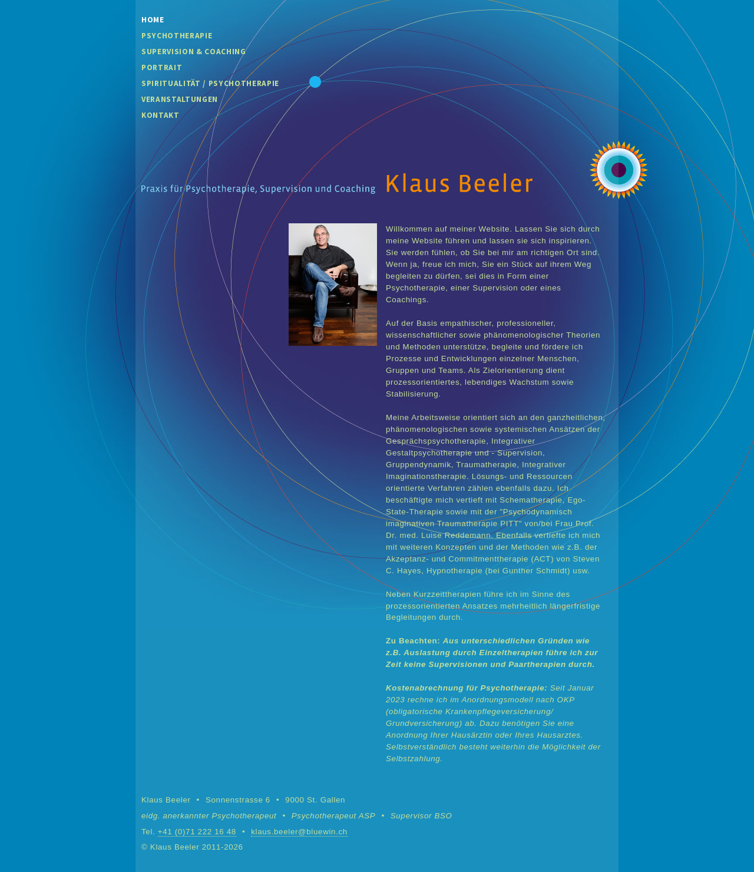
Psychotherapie (176, 36)
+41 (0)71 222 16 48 (197, 831)
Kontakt (160, 115)
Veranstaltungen (179, 99)
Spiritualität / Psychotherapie (210, 83)
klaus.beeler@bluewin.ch (299, 831)
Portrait (161, 67)
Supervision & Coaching (193, 52)
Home (152, 20)
